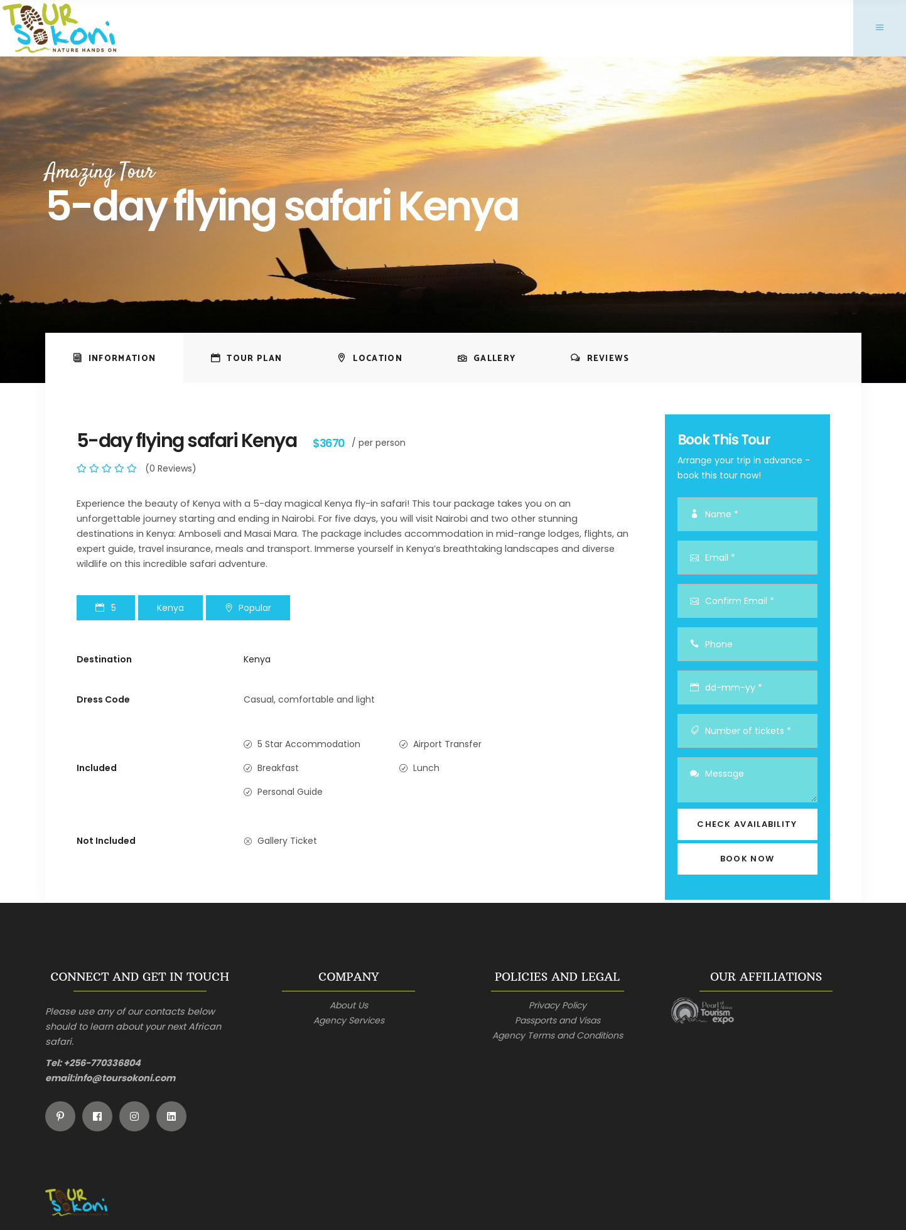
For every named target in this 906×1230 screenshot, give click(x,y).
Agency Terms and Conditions (557, 1035)
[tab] (114, 358)
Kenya (257, 659)
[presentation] (114, 358)
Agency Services (348, 1020)
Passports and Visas (557, 1020)
